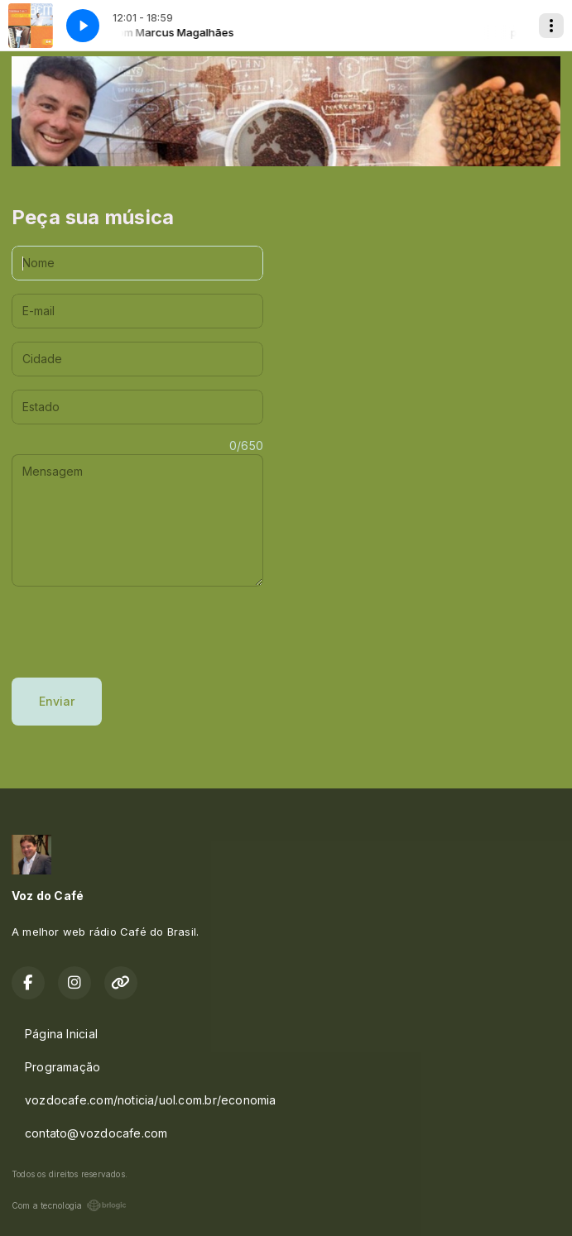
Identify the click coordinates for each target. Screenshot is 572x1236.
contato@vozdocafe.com (96, 1133)
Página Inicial (61, 1034)
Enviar (57, 701)
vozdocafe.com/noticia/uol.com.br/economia (150, 1100)
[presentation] (137, 632)
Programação (62, 1067)
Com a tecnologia (69, 1205)
